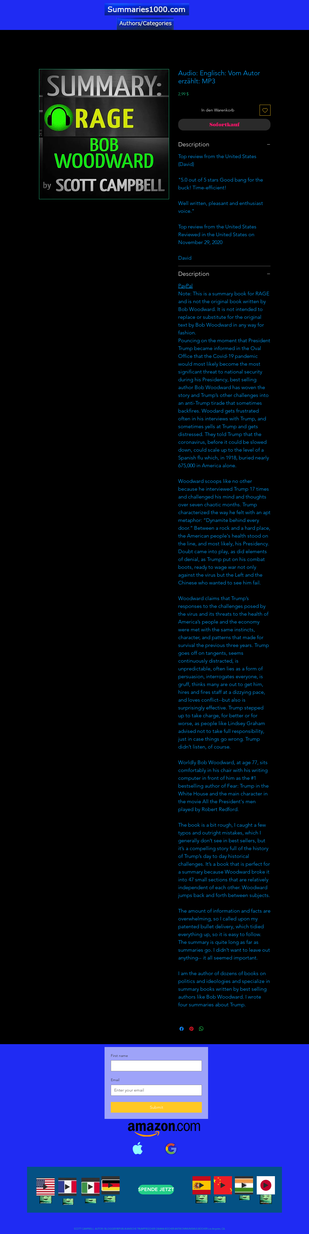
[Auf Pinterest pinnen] (191, 1029)
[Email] (154, 1090)
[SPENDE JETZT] (156, 1189)
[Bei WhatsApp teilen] (201, 1029)
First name (119, 1055)
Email (115, 1079)
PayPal (185, 286)
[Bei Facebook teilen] (181, 1029)
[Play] (45, 1186)
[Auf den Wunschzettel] (265, 110)
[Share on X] (211, 1029)
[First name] (154, 1066)
